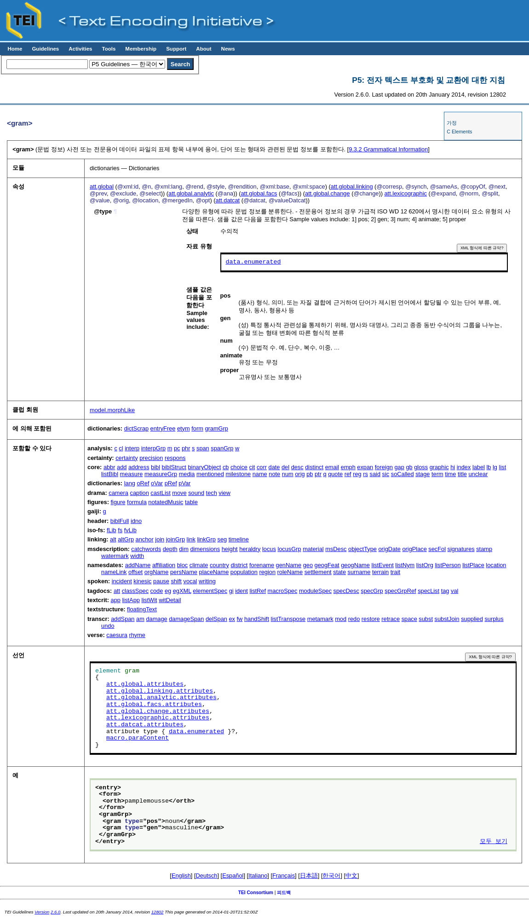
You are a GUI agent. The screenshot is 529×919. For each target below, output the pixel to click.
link (191, 539)
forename (261, 565)
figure (118, 502)
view (224, 492)
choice (238, 467)
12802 (157, 911)
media (187, 474)
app (116, 600)
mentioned (210, 474)
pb (309, 474)
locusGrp (289, 549)
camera (118, 492)
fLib (111, 530)
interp (132, 448)
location (496, 565)
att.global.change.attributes (157, 711)
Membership (140, 49)
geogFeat (327, 565)
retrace (390, 618)
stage (422, 474)
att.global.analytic (191, 193)
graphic (439, 467)
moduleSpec (315, 590)
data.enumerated (253, 262)
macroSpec (283, 590)
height (230, 549)
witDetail (170, 600)
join (159, 539)
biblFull (119, 520)
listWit (149, 600)
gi (231, 590)
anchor (145, 539)
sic (386, 474)
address (139, 467)
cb (226, 467)
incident (122, 581)
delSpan (216, 618)
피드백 (284, 892)
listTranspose (288, 618)
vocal (190, 581)
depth (170, 549)
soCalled (402, 474)
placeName (214, 572)
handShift (256, 618)
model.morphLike (112, 410)
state (339, 572)
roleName (290, 572)
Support (176, 49)
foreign (384, 467)
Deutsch (207, 875)
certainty (126, 457)
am (140, 618)
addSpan (122, 618)
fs (120, 530)
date (274, 467)
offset (135, 572)
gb (409, 467)
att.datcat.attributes (145, 725)
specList (428, 590)
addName (138, 565)
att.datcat (228, 200)
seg (222, 539)
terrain (380, 572)
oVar (157, 483)
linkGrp (206, 539)
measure (131, 474)
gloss (421, 467)
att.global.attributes (145, 684)
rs (365, 474)
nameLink (114, 572)
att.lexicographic (406, 193)
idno (136, 520)
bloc (182, 565)
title (462, 474)
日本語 (309, 875)
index (464, 467)
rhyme (137, 635)
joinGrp (175, 539)
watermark (115, 555)
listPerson (447, 565)
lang (129, 483)
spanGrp (222, 448)
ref (348, 474)
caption (139, 492)
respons (175, 457)
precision (151, 457)
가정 (452, 123)
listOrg (424, 565)
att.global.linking (352, 186)
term (437, 474)
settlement (318, 572)
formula (137, 502)
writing (207, 581)
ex (232, 618)
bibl (155, 467)
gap (399, 467)
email (332, 467)
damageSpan (186, 618)
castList (160, 492)
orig (300, 474)
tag (445, 590)
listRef (257, 590)
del (285, 467)
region (267, 572)
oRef (143, 483)
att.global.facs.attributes (154, 705)
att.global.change (327, 193)
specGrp (372, 590)
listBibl (109, 474)
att (117, 590)
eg (168, 590)
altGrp (126, 539)
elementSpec (210, 590)
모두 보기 (493, 842)
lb (489, 467)
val (454, 590)
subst (426, 618)
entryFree (163, 428)
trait (395, 572)
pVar (184, 483)
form (197, 428)
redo (354, 618)
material (313, 549)
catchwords (146, 549)
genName (289, 565)
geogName (355, 565)
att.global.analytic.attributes (161, 698)
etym (183, 428)
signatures (461, 549)
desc (297, 467)
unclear (478, 474)
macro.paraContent (137, 738)
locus (269, 549)
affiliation (163, 565)
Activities (80, 49)
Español (232, 875)
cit (252, 467)
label (478, 467)
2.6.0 (55, 911)
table (191, 502)
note (274, 474)
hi (452, 467)
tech (211, 492)
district (238, 565)
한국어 (331, 875)
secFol (437, 549)
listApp (130, 600)
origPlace (414, 549)
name (260, 474)
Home (14, 49)
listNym (404, 565)
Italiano (257, 875)
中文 (351, 875)
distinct (314, 467)
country (219, 565)
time (450, 474)
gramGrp (216, 428)
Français (283, 875)
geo (308, 565)
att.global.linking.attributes (159, 691)
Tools (108, 49)
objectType (362, 549)
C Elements (459, 131)
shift (176, 581)
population (244, 572)
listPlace (473, 565)
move (179, 492)
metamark (320, 618)
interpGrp (153, 448)
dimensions (205, 549)
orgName (156, 572)
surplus (493, 618)
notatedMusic (165, 502)
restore (371, 618)
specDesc (346, 590)
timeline (239, 539)
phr (186, 448)
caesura (116, 635)
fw (240, 618)
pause (161, 581)
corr (262, 467)
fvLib (130, 530)
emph (348, 467)
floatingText (142, 609)
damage (156, 618)
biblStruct (174, 467)
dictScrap (136, 428)
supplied (472, 618)
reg (357, 474)
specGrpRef (400, 590)
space (409, 618)
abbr (109, 467)
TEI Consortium (255, 892)
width (137, 555)
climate (199, 565)
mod (340, 618)
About (203, 49)
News (228, 49)
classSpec (135, 590)
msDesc (335, 549)
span (202, 448)
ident (241, 590)
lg (495, 467)
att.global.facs (259, 193)
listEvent (382, 565)
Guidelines (45, 49)
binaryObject (204, 467)
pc (177, 448)
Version (41, 911)
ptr (318, 474)
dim (184, 549)
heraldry (249, 549)
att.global (102, 186)
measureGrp (160, 474)
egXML (182, 590)
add (121, 467)
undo (107, 625)
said (375, 474)
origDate (389, 549)
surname (359, 572)
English (181, 875)
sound (196, 492)
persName (183, 572)
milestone (238, 474)
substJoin (447, 618)
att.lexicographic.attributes (157, 718)
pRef (171, 483)
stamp (484, 549)
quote (335, 474)
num (287, 474)
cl (121, 448)
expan (365, 467)
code (156, 590)
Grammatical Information (388, 149)
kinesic (142, 581)
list (502, 467)
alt (113, 539)
